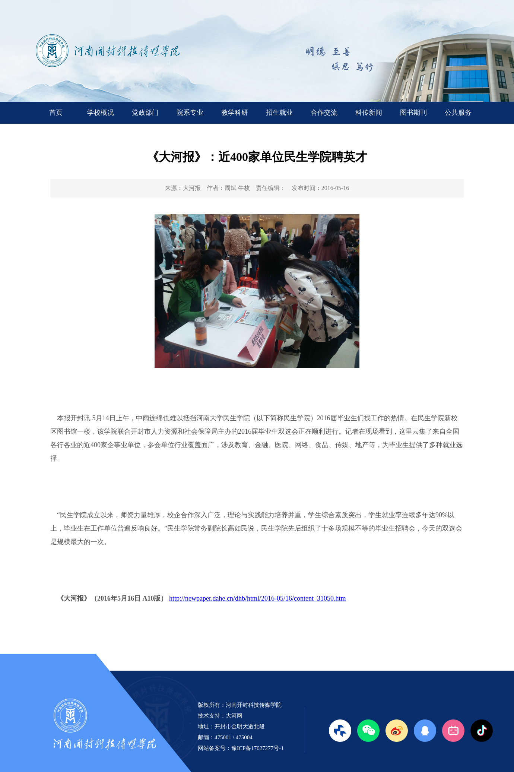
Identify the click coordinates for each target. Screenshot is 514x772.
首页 (56, 112)
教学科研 (234, 112)
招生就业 (279, 112)
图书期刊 (413, 112)
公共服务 (458, 112)
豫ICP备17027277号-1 (257, 748)
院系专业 (190, 112)
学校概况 (100, 112)
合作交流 (324, 112)
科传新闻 (368, 112)
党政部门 (145, 112)
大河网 (234, 716)
